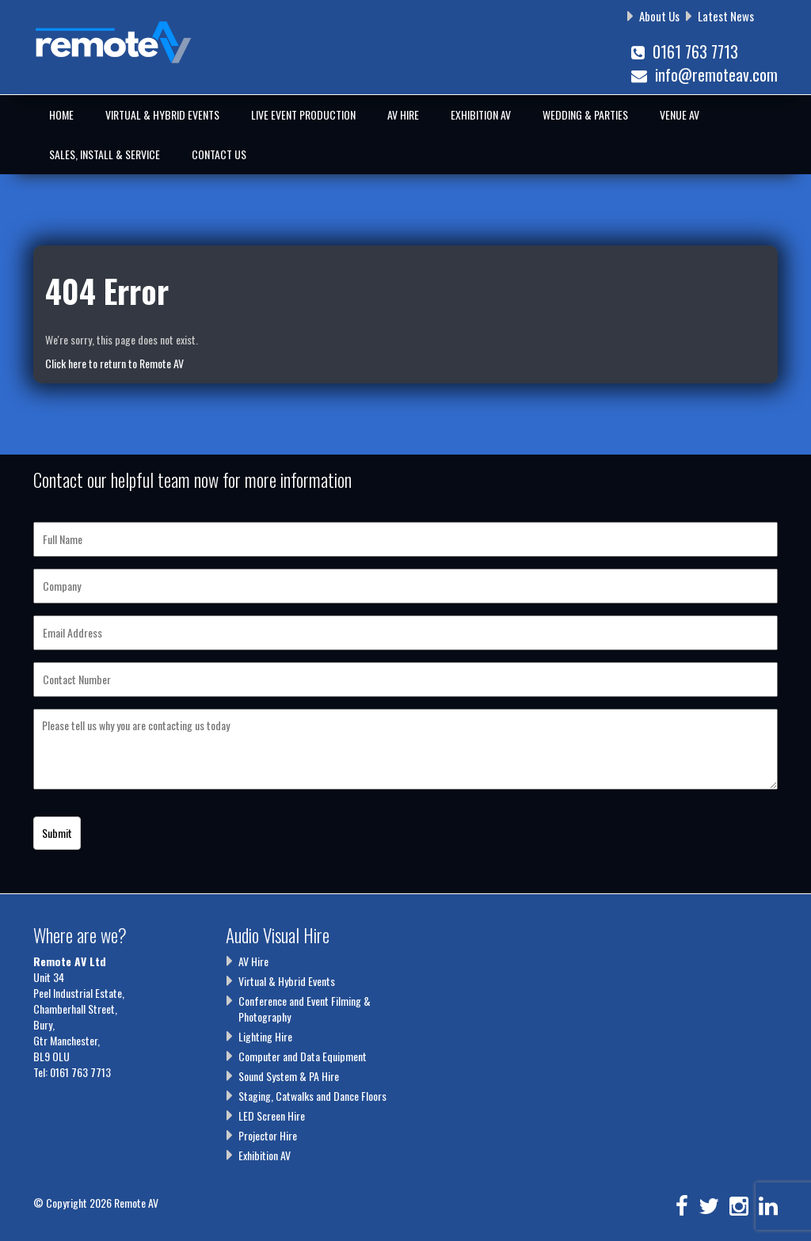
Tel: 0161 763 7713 (72, 1072)
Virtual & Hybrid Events (162, 114)
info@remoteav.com (704, 74)
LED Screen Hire (271, 1115)
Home (61, 114)
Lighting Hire (265, 1036)
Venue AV (679, 114)
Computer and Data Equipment (302, 1056)
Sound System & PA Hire (288, 1076)
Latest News (726, 16)
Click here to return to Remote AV (114, 363)
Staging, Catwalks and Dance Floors (312, 1095)
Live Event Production (303, 114)
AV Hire (403, 114)
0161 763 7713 (684, 51)
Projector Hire (267, 1135)
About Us (659, 16)
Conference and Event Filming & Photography (304, 1008)
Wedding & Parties (585, 114)
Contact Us (219, 154)
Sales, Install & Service (104, 154)
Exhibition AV (481, 114)
